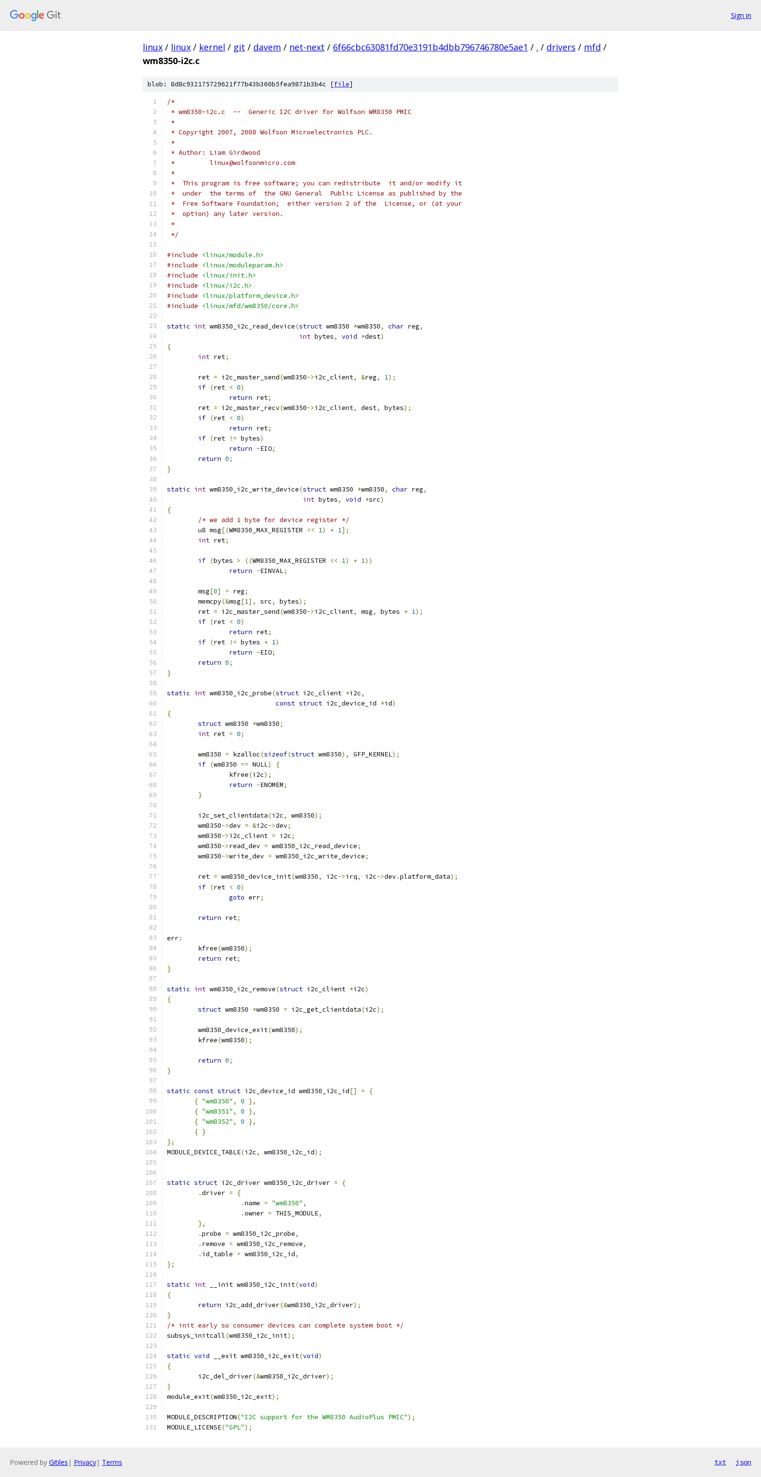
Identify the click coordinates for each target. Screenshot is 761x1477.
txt (720, 1462)
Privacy (85, 1462)
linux (153, 47)
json (743, 1462)
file (341, 84)
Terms (112, 1462)
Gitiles (58, 1462)
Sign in (741, 15)
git (239, 47)
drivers (561, 47)
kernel (212, 47)
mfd (592, 47)
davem (267, 47)
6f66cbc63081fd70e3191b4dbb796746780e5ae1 (430, 47)
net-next (307, 47)
